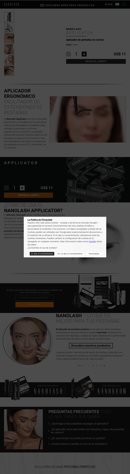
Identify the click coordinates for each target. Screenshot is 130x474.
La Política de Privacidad (40, 220)
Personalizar (94, 254)
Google (92, 241)
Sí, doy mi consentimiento (42, 254)
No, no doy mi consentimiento (70, 254)
